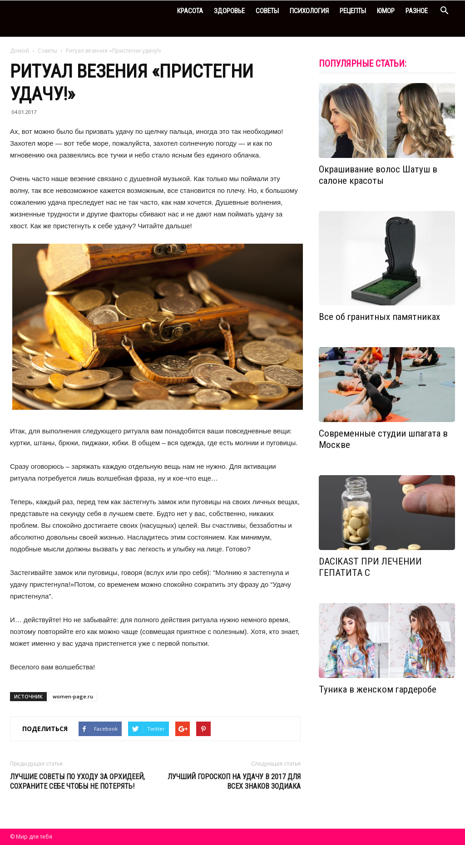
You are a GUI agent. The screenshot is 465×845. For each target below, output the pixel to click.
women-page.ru (73, 696)
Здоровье (229, 11)
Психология (309, 11)
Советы (267, 11)
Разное (417, 11)
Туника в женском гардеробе (377, 689)
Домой (19, 50)
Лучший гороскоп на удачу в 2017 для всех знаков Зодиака (234, 781)
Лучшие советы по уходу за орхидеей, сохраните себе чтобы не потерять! (77, 781)
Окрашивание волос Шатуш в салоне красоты (378, 175)
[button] (444, 11)
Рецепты (353, 11)
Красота (190, 11)
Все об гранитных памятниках (379, 316)
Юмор (386, 11)
